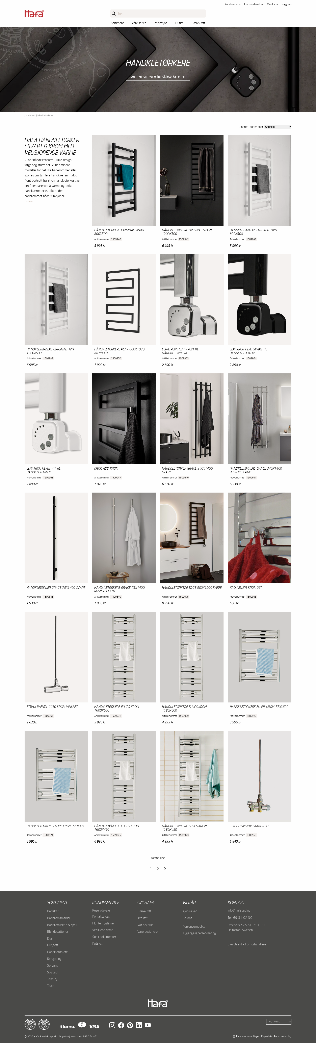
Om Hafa (272, 4)
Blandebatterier (57, 931)
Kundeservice (233, 4)
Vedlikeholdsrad (102, 930)
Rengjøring (54, 959)
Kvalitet (142, 918)
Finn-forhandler (253, 4)
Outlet (179, 23)
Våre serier (139, 23)
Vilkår (189, 902)
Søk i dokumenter (104, 937)
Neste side (158, 858)
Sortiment (117, 23)
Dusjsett (52, 945)
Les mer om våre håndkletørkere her (158, 76)
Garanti (187, 918)
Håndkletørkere (57, 952)
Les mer (29, 201)
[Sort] (277, 127)
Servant (52, 965)
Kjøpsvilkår (190, 911)
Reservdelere (101, 910)
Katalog (97, 943)
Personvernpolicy (194, 926)
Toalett (51, 986)
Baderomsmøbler (58, 918)
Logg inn (286, 4)
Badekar (52, 911)
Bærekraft (198, 23)
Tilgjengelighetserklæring (199, 933)
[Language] (278, 1022)
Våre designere (147, 931)
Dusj (50, 938)
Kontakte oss (101, 916)
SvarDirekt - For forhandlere (247, 944)
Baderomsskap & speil (62, 925)
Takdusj (52, 979)
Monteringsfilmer (103, 923)
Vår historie (145, 925)
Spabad (52, 972)
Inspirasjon (160, 23)
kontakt (236, 902)
